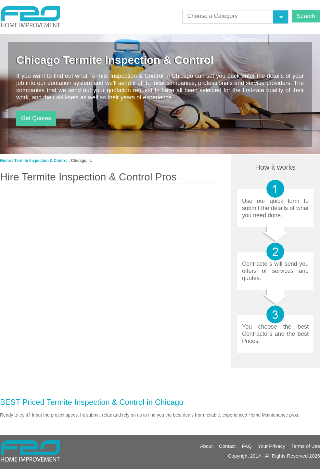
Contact (227, 446)
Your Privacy (271, 446)
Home (5, 160)
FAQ (247, 446)
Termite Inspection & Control (41, 160)
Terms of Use (305, 446)
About (206, 446)
